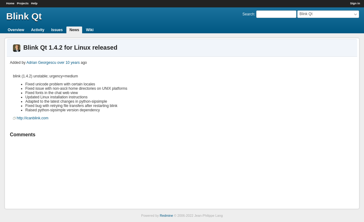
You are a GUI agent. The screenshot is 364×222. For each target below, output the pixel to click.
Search (248, 14)
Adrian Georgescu (41, 62)
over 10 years (68, 62)
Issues (57, 30)
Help (34, 3)
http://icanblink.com (32, 118)
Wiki (90, 30)
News (74, 30)
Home (10, 3)
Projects (23, 3)
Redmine (166, 215)
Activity (37, 30)
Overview (16, 30)
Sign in (355, 3)
